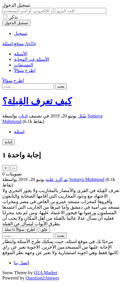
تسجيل (20, 33)
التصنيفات (23, 64)
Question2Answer (42, 277)
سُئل (82, 115)
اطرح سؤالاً (24, 70)
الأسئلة (20, 53)
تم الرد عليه (57, 179)
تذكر (13, 17)
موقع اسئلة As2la (19, 43)
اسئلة (19, 131)
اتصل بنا (21, 262)
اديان (23, 115)
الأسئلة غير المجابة (31, 59)
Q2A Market (45, 272)
